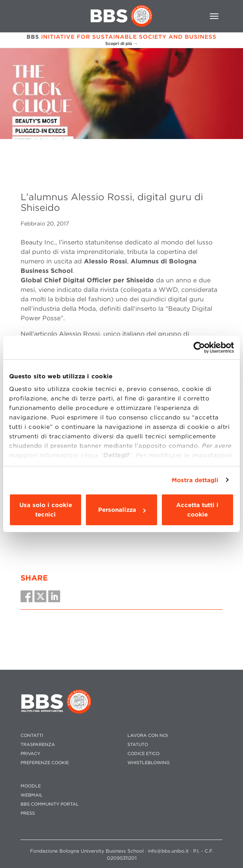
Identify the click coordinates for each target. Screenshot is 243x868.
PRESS (28, 813)
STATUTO (137, 744)
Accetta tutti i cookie (197, 510)
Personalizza (122, 509)
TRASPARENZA (38, 744)
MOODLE (31, 786)
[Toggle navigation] (214, 16)
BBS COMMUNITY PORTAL (50, 804)
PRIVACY (30, 754)
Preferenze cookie (45, 763)
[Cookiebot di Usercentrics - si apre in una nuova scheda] (199, 347)
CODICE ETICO (143, 754)
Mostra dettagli (195, 480)
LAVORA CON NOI (147, 735)
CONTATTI (32, 735)
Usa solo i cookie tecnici (45, 510)
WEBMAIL (32, 795)
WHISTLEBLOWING (148, 763)
